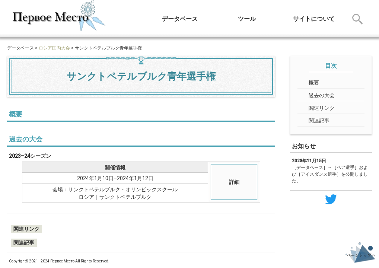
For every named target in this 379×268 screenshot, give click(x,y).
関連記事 (319, 121)
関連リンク (322, 108)
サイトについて (314, 19)
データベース (180, 19)
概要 (314, 83)
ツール (247, 19)
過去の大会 (322, 95)
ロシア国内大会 (54, 48)
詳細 (234, 182)
